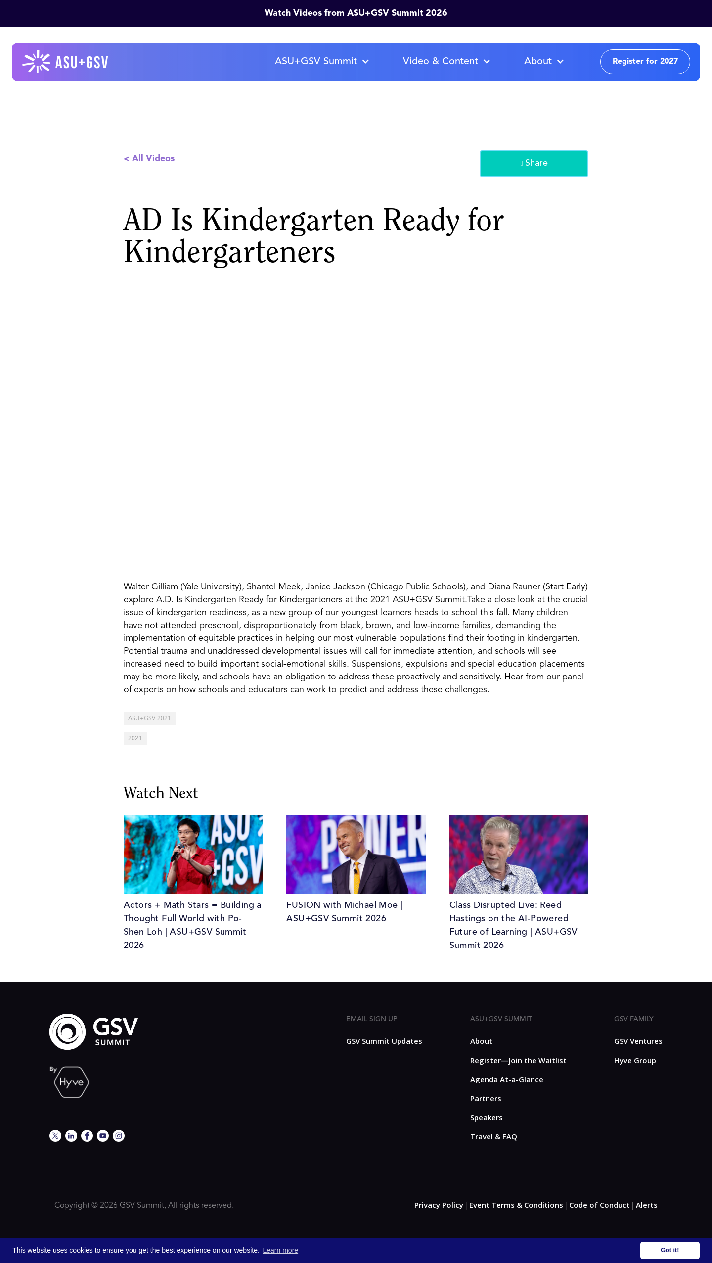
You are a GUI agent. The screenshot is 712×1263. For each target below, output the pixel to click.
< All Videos (149, 158)
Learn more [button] (281, 1250)
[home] (66, 62)
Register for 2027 (645, 62)
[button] (322, 62)
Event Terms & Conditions (516, 1205)
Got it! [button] (670, 1250)
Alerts (647, 1205)
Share (533, 163)
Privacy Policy (438, 1205)
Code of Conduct (599, 1205)
